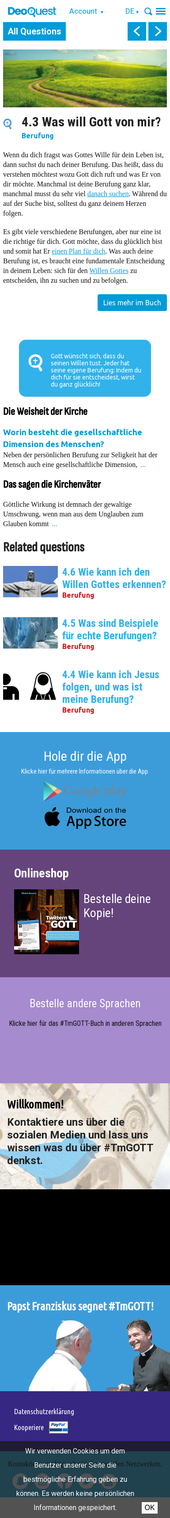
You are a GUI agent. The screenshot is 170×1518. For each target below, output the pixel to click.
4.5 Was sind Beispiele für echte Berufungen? (110, 629)
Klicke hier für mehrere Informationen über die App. (85, 771)
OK (149, 1507)
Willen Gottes (108, 270)
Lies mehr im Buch (132, 303)
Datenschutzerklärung (44, 1411)
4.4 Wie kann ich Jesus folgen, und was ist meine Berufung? (110, 687)
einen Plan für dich (78, 251)
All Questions (34, 31)
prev (137, 31)
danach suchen (108, 193)
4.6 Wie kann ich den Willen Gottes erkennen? (114, 578)
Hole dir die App (85, 756)
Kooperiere (29, 1427)
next (157, 31)
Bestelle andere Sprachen (85, 1003)
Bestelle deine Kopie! (117, 906)
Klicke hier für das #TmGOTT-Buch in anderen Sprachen (85, 1023)
